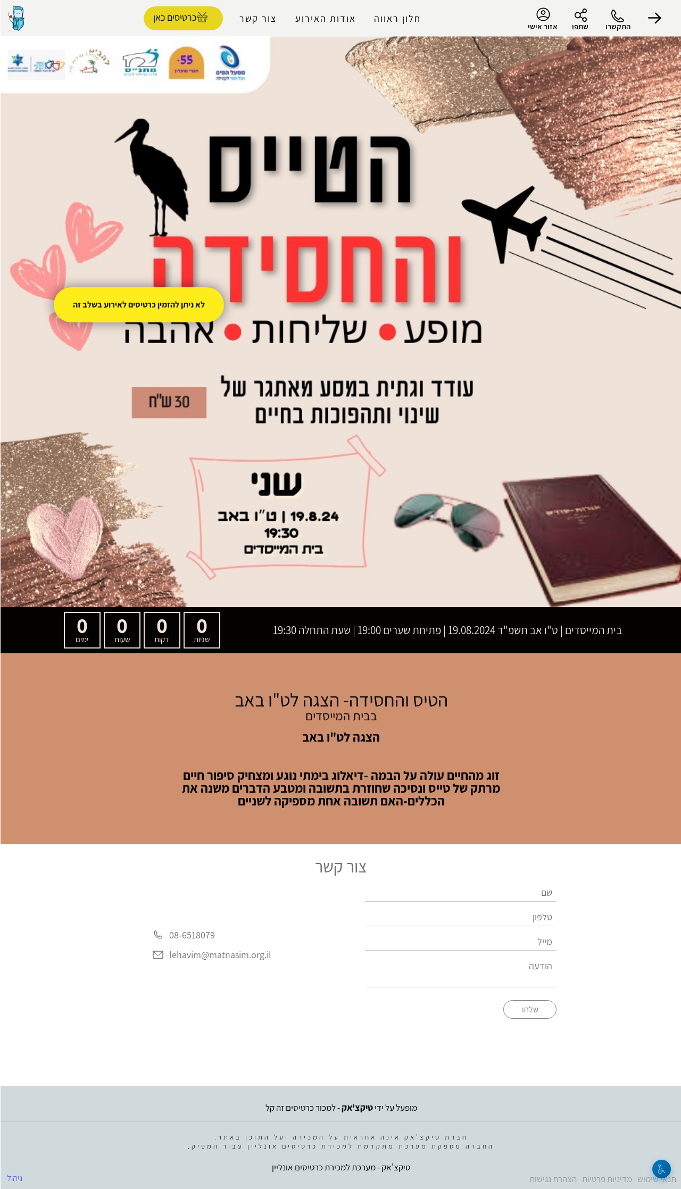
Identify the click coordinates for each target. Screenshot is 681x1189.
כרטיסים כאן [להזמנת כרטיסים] (174, 17)
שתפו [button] (579, 26)
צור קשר (257, 18)
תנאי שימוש (656, 1179)
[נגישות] (661, 1169)
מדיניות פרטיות (607, 1179)
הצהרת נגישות (552, 1179)
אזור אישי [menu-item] (542, 19)
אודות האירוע (325, 18)
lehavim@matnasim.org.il (220, 955)
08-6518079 (191, 935)
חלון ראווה (396, 18)
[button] (654, 18)
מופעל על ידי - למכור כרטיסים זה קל (341, 1107)
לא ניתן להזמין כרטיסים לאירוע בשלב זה (138, 304)
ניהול (14, 1178)
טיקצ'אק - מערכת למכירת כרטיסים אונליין (340, 1167)
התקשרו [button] (617, 26)
